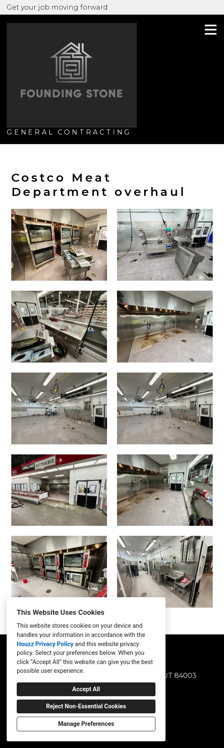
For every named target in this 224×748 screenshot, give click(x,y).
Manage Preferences (86, 724)
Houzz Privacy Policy (45, 644)
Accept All (86, 689)
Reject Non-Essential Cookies (86, 706)
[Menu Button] (210, 29)
